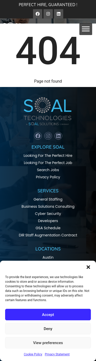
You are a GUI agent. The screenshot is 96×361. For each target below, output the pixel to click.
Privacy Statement (57, 354)
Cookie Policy (33, 354)
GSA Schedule (48, 228)
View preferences (48, 343)
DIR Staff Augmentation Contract (48, 235)
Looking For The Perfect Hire (48, 155)
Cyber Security (48, 213)
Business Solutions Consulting (48, 206)
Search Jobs (48, 169)
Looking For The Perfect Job (48, 162)
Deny (48, 328)
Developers (48, 220)
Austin (48, 257)
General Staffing (48, 199)
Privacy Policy (48, 177)
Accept (48, 314)
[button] (88, 267)
